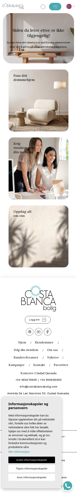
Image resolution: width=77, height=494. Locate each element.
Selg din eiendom (26, 350)
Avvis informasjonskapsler (31, 477)
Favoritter (61, 365)
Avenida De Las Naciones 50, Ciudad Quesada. (38, 393)
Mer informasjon (19, 451)
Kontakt (39, 365)
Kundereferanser (26, 357)
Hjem (22, 342)
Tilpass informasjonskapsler (32, 468)
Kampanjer (17, 365)
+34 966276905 (26, 379)
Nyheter (53, 357)
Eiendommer (44, 342)
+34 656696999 (51, 379)
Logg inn (37, 320)
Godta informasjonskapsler (31, 460)
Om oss (52, 350)
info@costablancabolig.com (38, 386)
